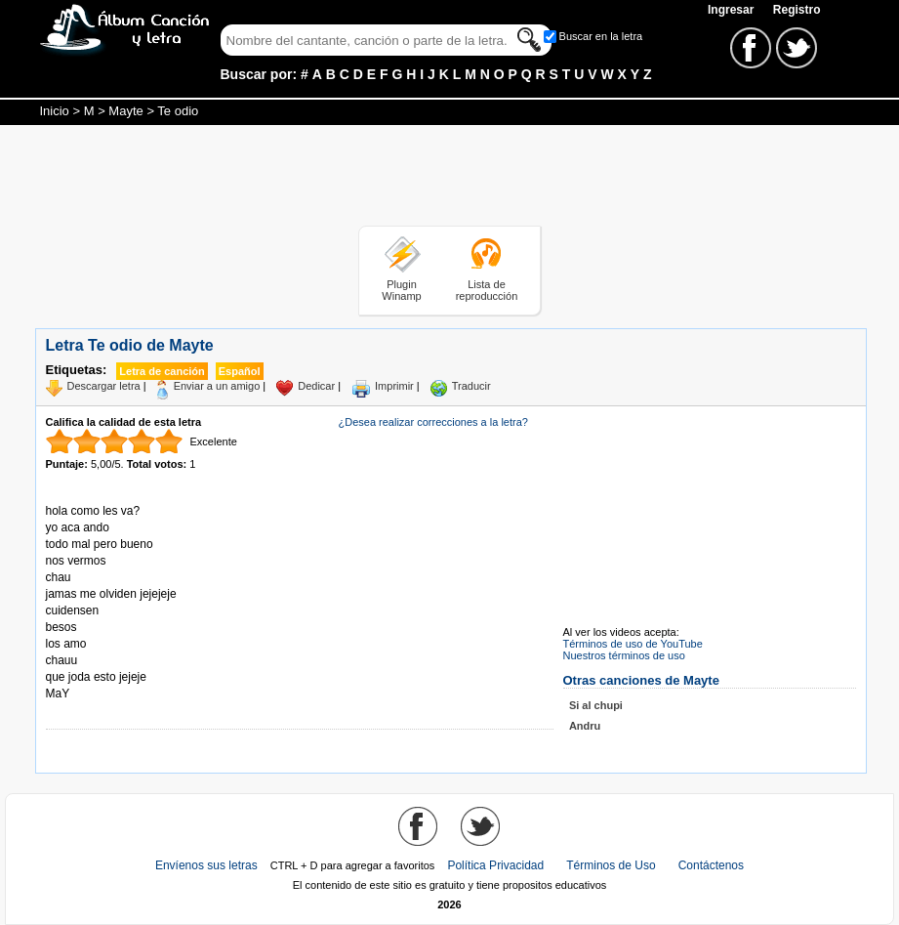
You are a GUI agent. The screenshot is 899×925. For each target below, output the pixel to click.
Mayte (125, 111)
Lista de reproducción (487, 290)
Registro (797, 10)
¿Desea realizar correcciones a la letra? (433, 422)
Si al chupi (596, 705)
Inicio (54, 111)
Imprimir (394, 386)
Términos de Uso (610, 865)
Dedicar (316, 386)
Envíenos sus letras (206, 865)
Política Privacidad (495, 865)
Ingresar (732, 10)
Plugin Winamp (401, 290)
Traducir (471, 386)
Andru (584, 726)
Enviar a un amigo (217, 386)
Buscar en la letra (601, 36)
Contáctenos (711, 865)
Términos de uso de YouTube (633, 644)
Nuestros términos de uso (624, 655)
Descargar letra (104, 386)
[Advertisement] (450, 179)
